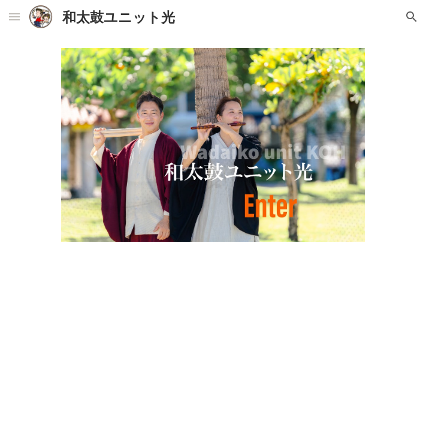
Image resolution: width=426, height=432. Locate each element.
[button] (14, 16)
